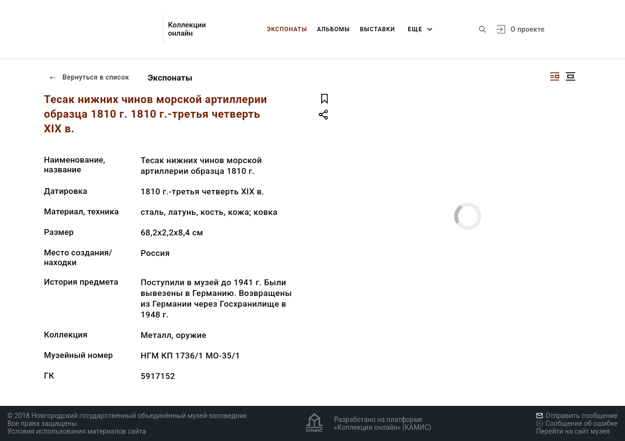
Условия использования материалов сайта (76, 431)
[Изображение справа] (554, 76)
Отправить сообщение (576, 416)
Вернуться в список (89, 77)
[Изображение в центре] (570, 76)
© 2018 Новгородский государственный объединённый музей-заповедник (127, 416)
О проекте (527, 29)
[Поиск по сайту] (482, 29)
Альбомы (333, 29)
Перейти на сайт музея (573, 431)
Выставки (377, 29)
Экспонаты (287, 29)
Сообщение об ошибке (577, 423)
